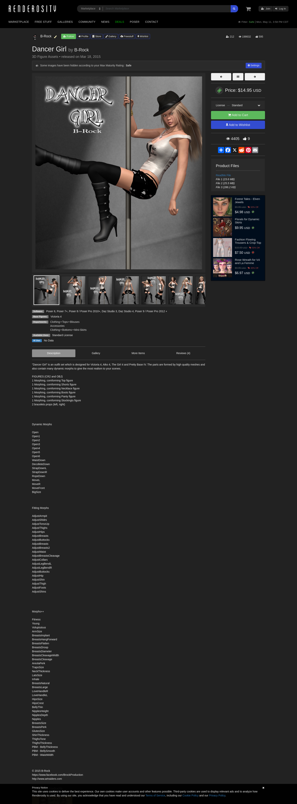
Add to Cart (238, 115)
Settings (253, 65)
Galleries (65, 21)
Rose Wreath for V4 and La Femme (247, 261)
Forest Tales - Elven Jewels (247, 200)
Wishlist (143, 36)
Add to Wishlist (238, 125)
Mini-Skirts (80, 329)
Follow (68, 36)
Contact (151, 21)
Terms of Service (155, 795)
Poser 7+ (62, 311)
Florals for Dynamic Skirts (247, 221)
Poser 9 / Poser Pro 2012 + (151, 311)
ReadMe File (223, 175)
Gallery (110, 36)
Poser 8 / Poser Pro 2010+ (84, 311)
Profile (83, 36)
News (105, 21)
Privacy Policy (217, 795)
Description (53, 353)
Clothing (55, 321)
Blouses (75, 321)
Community (87, 21)
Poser (134, 21)
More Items (138, 353)
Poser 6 (50, 311)
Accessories (57, 325)
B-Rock (81, 49)
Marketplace (19, 21)
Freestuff (127, 36)
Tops (65, 321)
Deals (119, 21)
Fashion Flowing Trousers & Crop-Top (248, 241)
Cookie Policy (190, 795)
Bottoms (67, 329)
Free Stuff (43, 21)
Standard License (62, 335)
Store (96, 36)
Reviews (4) (183, 353)
